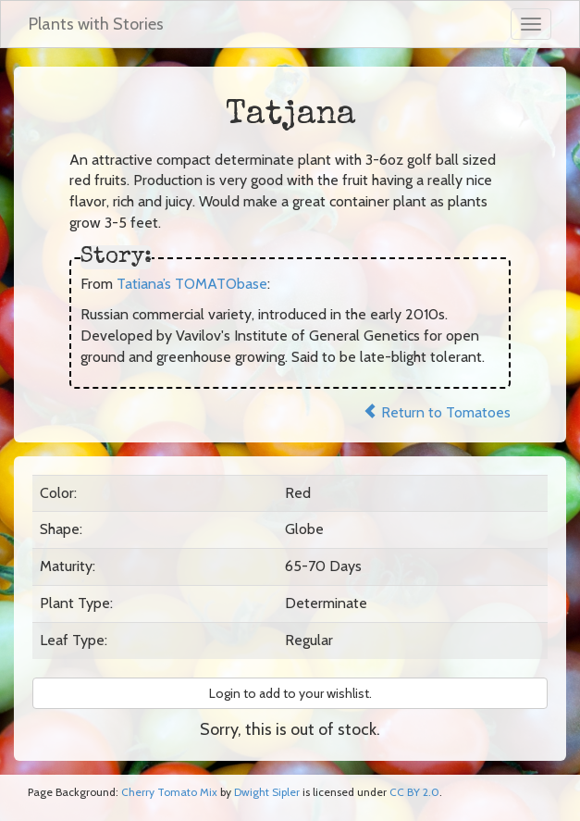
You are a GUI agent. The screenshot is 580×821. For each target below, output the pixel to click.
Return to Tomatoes (437, 412)
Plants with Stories (96, 24)
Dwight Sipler (267, 792)
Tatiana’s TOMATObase (192, 283)
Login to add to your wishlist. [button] (290, 693)
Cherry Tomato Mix (169, 792)
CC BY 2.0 (414, 792)
